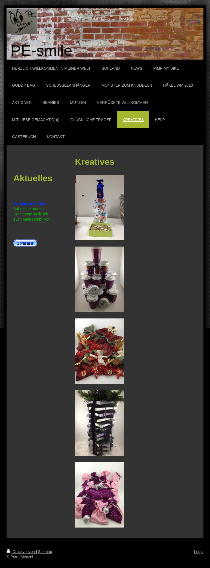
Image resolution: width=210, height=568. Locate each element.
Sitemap (45, 551)
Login (198, 551)
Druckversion (21, 551)
